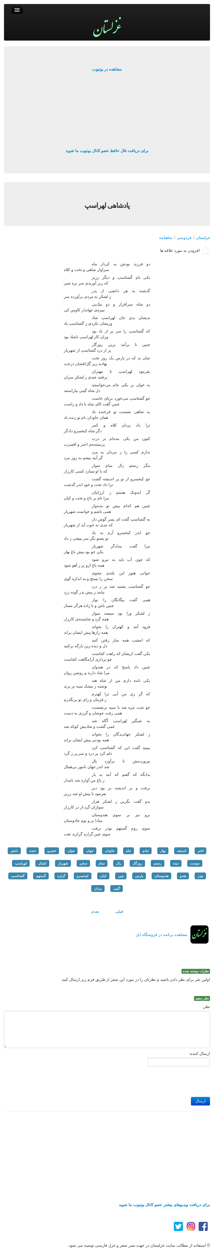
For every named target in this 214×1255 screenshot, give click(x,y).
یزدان (98, 889)
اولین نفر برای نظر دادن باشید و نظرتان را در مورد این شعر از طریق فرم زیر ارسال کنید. (135, 979)
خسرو (51, 851)
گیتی (116, 889)
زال (118, 863)
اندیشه (181, 851)
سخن (83, 863)
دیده (176, 863)
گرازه (61, 876)
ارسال (200, 1101)
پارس (139, 876)
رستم (158, 863)
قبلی (119, 911)
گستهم (41, 876)
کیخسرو (83, 876)
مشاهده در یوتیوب (107, 69)
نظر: (206, 1006)
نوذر (200, 876)
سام (102, 863)
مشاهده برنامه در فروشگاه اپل (161, 934)
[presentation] (166, 1080)
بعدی (95, 911)
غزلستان (203, 237)
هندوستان (161, 876)
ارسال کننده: (199, 1053)
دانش (14, 851)
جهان (89, 851)
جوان (71, 851)
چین (121, 876)
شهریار (63, 863)
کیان (103, 876)
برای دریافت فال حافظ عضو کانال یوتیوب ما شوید (107, 150)
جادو (145, 851)
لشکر (42, 863)
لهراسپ (21, 863)
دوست (194, 863)
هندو (183, 876)
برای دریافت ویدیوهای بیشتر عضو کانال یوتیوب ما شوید (164, 1204)
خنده (32, 851)
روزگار (137, 863)
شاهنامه (165, 237)
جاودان (110, 851)
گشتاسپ (18, 876)
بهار (163, 851)
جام (128, 851)
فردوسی (184, 237)
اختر (200, 851)
